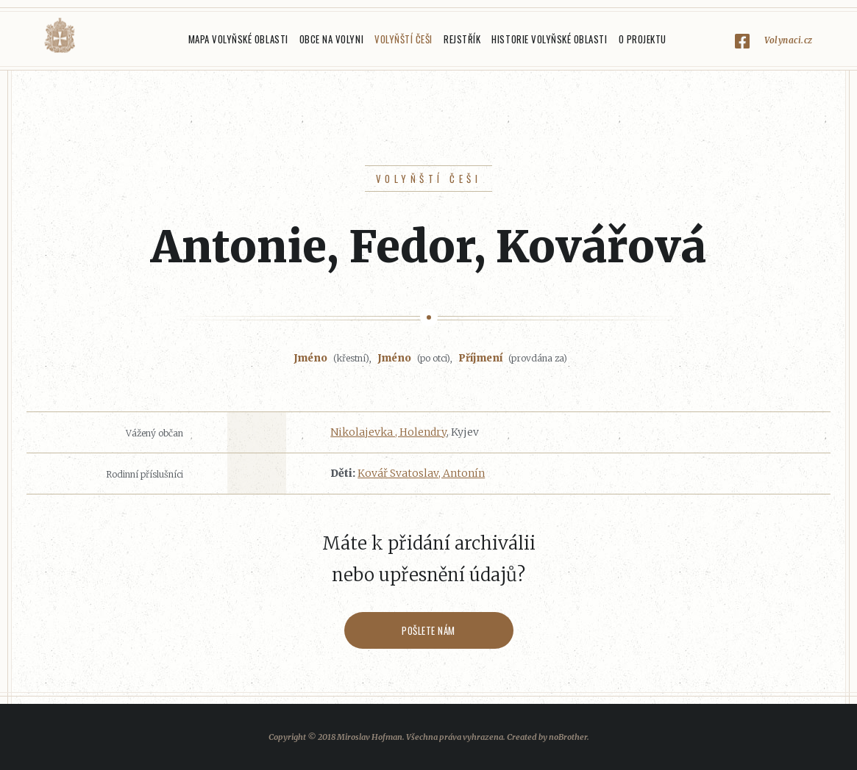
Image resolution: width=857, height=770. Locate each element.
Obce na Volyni (331, 39)
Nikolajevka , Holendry (388, 432)
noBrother (568, 737)
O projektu (642, 39)
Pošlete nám (428, 630)
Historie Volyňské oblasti (549, 39)
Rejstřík (462, 39)
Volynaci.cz (788, 40)
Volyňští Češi (403, 39)
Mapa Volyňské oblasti (238, 39)
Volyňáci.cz (59, 35)
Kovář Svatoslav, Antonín (421, 473)
